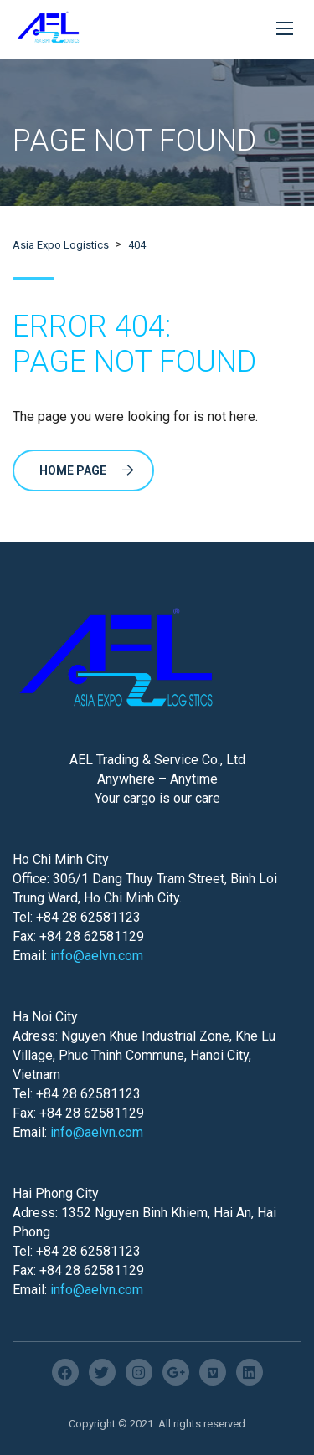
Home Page (86, 470)
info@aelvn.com (96, 956)
